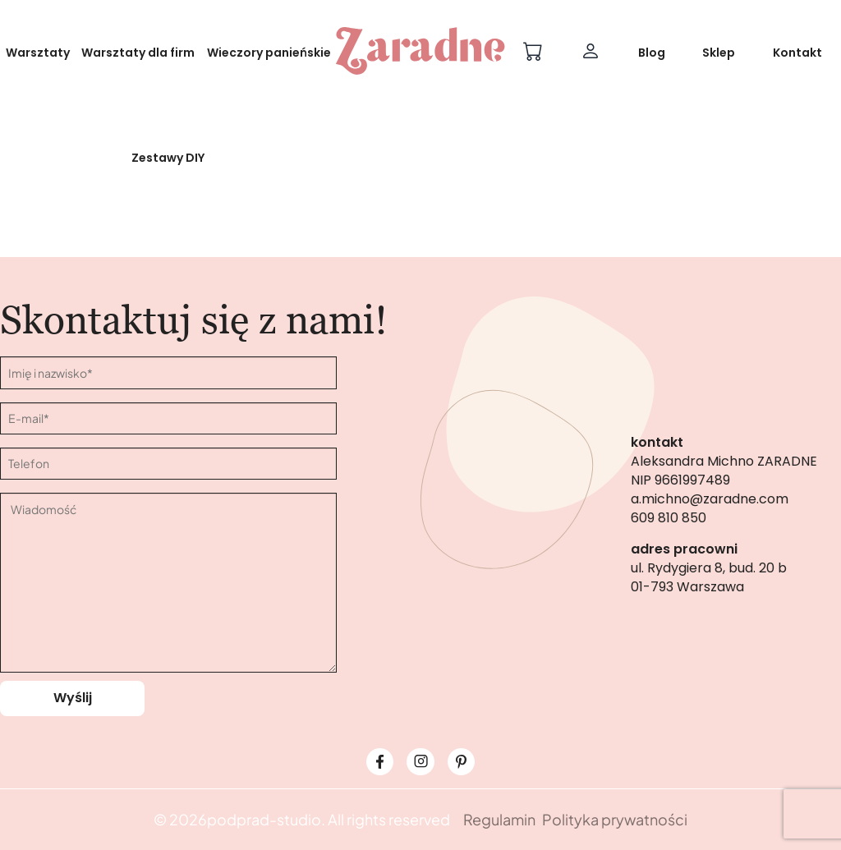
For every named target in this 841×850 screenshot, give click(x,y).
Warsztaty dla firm (138, 52)
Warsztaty (38, 52)
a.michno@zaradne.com (709, 498)
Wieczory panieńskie (269, 52)
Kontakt (797, 52)
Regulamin (499, 819)
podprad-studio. (266, 819)
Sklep (718, 52)
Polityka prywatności (614, 819)
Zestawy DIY (168, 157)
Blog (651, 52)
